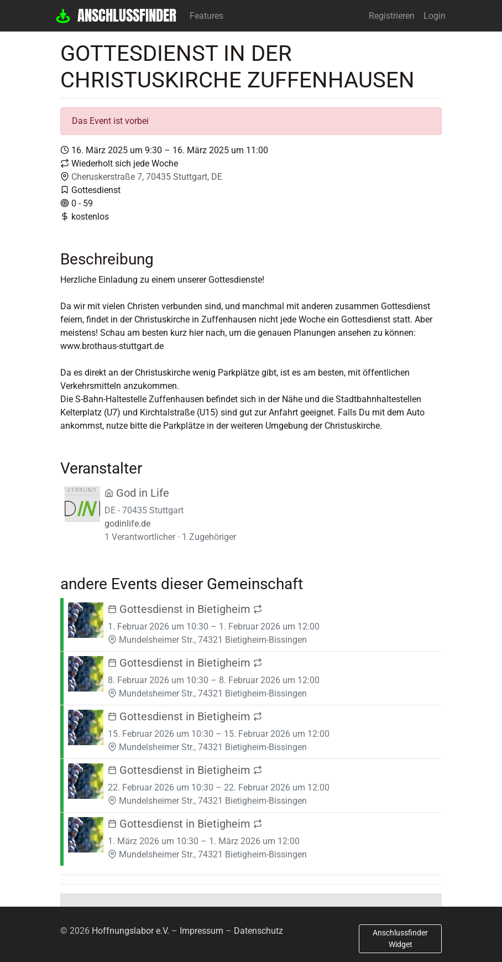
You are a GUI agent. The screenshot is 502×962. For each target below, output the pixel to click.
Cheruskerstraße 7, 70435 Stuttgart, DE (146, 176)
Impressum (201, 930)
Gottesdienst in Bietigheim (185, 609)
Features (206, 16)
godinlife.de (127, 523)
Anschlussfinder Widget (400, 938)
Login (434, 16)
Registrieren (392, 16)
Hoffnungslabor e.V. (130, 930)
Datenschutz (258, 930)
